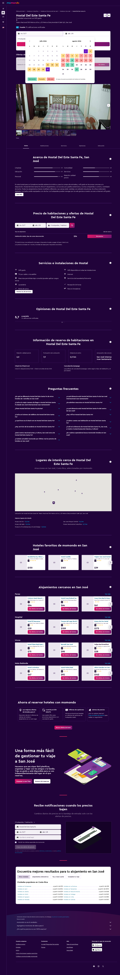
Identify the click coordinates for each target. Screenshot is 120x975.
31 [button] (47, 69)
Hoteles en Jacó (22, 889)
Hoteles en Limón (23, 894)
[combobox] (40, 826)
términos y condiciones (45, 850)
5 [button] (56, 51)
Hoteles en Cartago (69, 894)
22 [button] (38, 65)
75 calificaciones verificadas (35, 27)
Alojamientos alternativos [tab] (40, 877)
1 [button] (38, 51)
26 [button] (57, 65)
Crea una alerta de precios (96, 715)
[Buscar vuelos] (3, 9)
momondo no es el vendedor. (64, 922)
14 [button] (34, 60)
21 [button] (34, 65)
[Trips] (3, 22)
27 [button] (29, 69)
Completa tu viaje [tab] (73, 877)
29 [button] (38, 69)
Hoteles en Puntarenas (24, 886)
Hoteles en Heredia (23, 899)
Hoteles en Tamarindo (70, 889)
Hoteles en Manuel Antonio (72, 891)
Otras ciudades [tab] (23, 877)
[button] (3, 3)
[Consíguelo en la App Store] (97, 949)
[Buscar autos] (3, 17)
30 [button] (43, 69)
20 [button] (29, 65)
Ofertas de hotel (20, 11)
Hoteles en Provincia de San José (49, 11)
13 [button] (29, 60)
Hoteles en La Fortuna (70, 886)
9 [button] (43, 56)
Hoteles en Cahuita (69, 899)
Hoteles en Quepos (23, 897)
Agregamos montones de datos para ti (64, 926)
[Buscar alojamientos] (3, 13)
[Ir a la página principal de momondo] (13, 3)
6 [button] (29, 56)
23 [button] (43, 65)
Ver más (107, 594)
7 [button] (81, 56)
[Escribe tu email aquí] (40, 837)
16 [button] (43, 60)
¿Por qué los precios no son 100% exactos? (64, 929)
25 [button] (52, 65)
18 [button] (52, 60)
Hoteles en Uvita (69, 897)
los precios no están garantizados (60, 916)
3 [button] (47, 51)
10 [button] (47, 56)
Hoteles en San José (65, 11)
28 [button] (34, 69)
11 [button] (52, 56)
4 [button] (52, 51)
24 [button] (48, 65)
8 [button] (38, 56)
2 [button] (43, 51)
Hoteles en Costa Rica (32, 11)
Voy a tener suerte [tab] (58, 877)
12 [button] (57, 56)
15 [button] (38, 60)
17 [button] (47, 60)
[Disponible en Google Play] (97, 945)
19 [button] (57, 60)
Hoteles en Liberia (23, 891)
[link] (36, 609)
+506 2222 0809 (21, 24)
